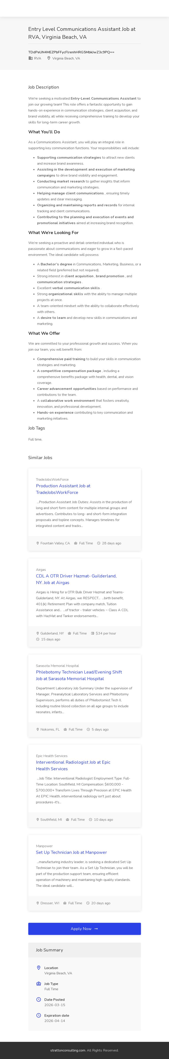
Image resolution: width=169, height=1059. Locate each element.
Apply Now (85, 928)
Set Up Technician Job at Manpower (71, 852)
